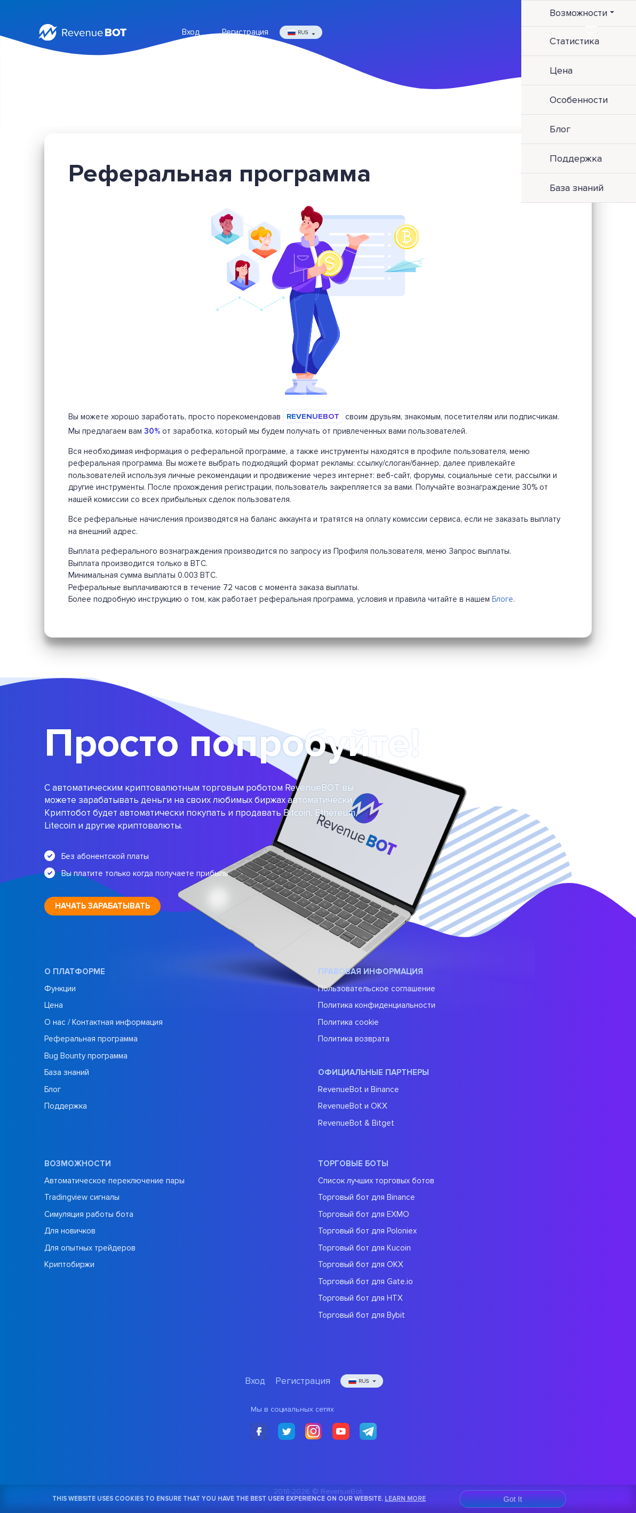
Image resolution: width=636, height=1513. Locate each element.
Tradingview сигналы (82, 1197)
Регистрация (245, 32)
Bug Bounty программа (86, 1056)
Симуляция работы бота (88, 1214)
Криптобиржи (69, 1264)
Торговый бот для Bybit (361, 1315)
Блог (52, 1089)
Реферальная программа (91, 1039)
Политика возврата (353, 1039)
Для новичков (70, 1231)
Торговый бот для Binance (366, 1197)
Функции (60, 988)
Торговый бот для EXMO (363, 1214)
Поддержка (65, 1106)
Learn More (405, 1498)
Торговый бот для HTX (360, 1298)
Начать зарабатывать (102, 906)
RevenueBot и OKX (352, 1106)
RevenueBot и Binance (358, 1089)
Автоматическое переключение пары (114, 1180)
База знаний (66, 1072)
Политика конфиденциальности (376, 1005)
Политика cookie (348, 1022)
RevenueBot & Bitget (356, 1123)
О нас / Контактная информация (103, 1022)
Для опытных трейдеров (90, 1248)
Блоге (502, 599)
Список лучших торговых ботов (376, 1180)
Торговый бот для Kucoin (364, 1248)
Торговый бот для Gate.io (365, 1281)
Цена (53, 1005)
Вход (191, 32)
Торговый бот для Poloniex (367, 1231)
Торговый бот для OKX (360, 1264)
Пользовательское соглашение (376, 988)
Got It (513, 1499)
